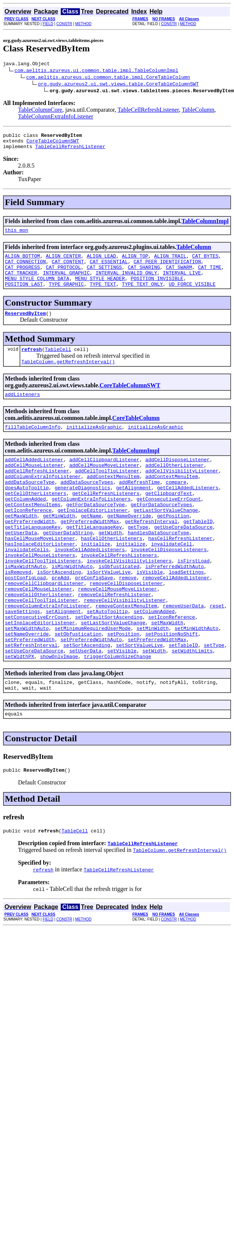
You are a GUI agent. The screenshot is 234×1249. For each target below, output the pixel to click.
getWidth (110, 566)
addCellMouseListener (34, 485)
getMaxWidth (21, 546)
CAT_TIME (209, 276)
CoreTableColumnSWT (52, 144)
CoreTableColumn (135, 435)
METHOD (83, 24)
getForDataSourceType (95, 532)
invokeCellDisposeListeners (168, 586)
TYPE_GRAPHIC (66, 296)
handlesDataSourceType (158, 566)
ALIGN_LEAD (101, 262)
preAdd (60, 620)
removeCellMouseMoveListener (117, 633)
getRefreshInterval (151, 552)
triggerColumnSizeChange (117, 714)
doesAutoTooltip (27, 512)
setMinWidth (152, 681)
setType (214, 701)
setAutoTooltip (107, 660)
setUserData (85, 708)
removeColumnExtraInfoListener (47, 654)
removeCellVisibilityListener (125, 647)
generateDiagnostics (82, 512)
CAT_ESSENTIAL (109, 269)
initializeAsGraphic (94, 444)
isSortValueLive (108, 613)
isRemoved (18, 613)
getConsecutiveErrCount (168, 525)
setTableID (183, 701)
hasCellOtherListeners (111, 573)
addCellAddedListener (34, 478)
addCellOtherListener (174, 485)
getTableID (198, 552)
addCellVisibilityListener (181, 492)
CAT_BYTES (205, 262)
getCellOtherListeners (35, 519)
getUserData (21, 566)
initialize (95, 579)
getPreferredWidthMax (89, 552)
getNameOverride (129, 546)
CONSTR (64, 24)
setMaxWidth (167, 674)
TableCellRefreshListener (148, 111)
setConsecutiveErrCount (37, 667)
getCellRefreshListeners (105, 519)
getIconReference (28, 539)
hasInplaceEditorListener (40, 579)
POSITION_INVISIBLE (156, 289)
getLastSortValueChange (166, 539)
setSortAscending (86, 701)
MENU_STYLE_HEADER (100, 289)
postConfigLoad (25, 620)
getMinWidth (59, 546)
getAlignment (133, 512)
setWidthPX (19, 714)
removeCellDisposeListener (126, 627)
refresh (31, 363)
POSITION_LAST (24, 296)
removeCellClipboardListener (44, 627)
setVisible (121, 708)
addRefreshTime (139, 505)
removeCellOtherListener (38, 640)
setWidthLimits (192, 708)
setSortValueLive (139, 701)
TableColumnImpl (205, 225)
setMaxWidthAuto (27, 681)
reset (217, 654)
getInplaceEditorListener (92, 539)
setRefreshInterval (31, 701)
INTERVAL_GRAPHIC (66, 282)
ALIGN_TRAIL (170, 262)
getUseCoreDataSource (183, 559)
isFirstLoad (193, 600)
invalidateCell (171, 579)
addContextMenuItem (113, 498)
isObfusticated (119, 606)
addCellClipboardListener (104, 478)
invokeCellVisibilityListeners (129, 600)
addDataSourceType (30, 505)
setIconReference (171, 667)
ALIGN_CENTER (63, 262)
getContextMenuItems (32, 532)
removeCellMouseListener (38, 633)
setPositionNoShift (171, 687)
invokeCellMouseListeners (40, 593)
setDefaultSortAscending (108, 667)
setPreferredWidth (30, 694)
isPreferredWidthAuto (174, 606)
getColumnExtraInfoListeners (91, 525)
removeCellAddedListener (176, 620)
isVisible (149, 613)
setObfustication (78, 687)
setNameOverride (27, 687)
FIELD (48, 24)
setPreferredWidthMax (157, 694)
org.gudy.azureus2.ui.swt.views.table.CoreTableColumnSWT (118, 84)
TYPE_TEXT (103, 296)
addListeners (22, 411)
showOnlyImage (59, 714)
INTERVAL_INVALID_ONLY (126, 282)
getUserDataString (68, 566)
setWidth (154, 708)
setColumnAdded (154, 660)
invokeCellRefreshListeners (119, 593)
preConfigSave (94, 620)
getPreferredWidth (30, 552)
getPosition (173, 546)
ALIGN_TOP (135, 262)
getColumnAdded (25, 525)
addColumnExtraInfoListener (43, 498)
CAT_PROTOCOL (63, 276)
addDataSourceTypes (86, 505)
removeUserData (183, 654)
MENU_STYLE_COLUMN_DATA (37, 289)
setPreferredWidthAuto (91, 694)
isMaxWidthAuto (25, 606)
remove (127, 620)
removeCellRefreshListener (114, 640)
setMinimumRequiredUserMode (93, 681)
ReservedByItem (25, 326)
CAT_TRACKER (21, 282)
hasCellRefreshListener (180, 573)
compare (176, 505)
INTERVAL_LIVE (182, 282)
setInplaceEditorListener (40, 674)
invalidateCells (27, 586)
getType (138, 559)
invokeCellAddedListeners (90, 586)
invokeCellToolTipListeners (43, 600)
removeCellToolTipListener (41, 647)
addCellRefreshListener (37, 492)
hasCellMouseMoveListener (40, 573)
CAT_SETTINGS (104, 276)
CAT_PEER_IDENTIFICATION (167, 269)
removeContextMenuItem (126, 654)
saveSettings (22, 660)
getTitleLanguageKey (32, 559)
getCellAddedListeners (188, 512)
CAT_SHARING (144, 276)
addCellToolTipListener (107, 492)
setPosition (123, 687)
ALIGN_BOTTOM (22, 262)
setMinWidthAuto (196, 681)
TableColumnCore (40, 111)
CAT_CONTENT (68, 269)
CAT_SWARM (179, 276)
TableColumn (198, 111)
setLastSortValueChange (113, 674)
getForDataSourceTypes (161, 532)
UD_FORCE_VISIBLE (192, 296)
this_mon (16, 235)
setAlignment (63, 660)
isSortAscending (59, 613)
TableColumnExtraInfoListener (55, 117)
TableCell (58, 363)
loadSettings (186, 613)
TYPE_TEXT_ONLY (142, 296)
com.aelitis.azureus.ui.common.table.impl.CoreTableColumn (108, 78)
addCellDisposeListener (177, 478)
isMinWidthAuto (72, 606)
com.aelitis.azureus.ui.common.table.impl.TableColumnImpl (96, 71)
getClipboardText (168, 519)
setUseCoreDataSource (34, 708)
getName (91, 546)
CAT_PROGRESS (22, 276)
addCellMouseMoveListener (104, 485)
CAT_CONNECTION (25, 269)
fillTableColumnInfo (32, 444)
